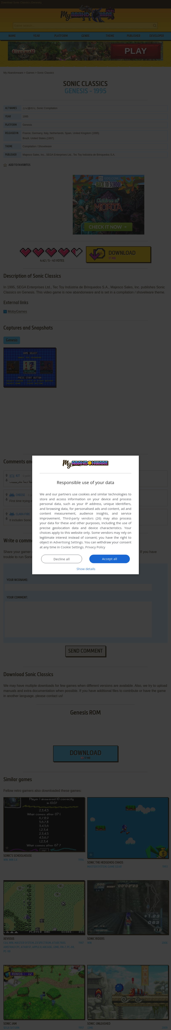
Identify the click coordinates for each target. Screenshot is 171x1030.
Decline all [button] (62, 559)
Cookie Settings (72, 547)
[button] (85, 568)
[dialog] (85, 515)
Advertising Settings (68, 542)
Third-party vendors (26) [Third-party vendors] (82, 518)
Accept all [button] (109, 559)
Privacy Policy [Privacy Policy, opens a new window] (95, 547)
